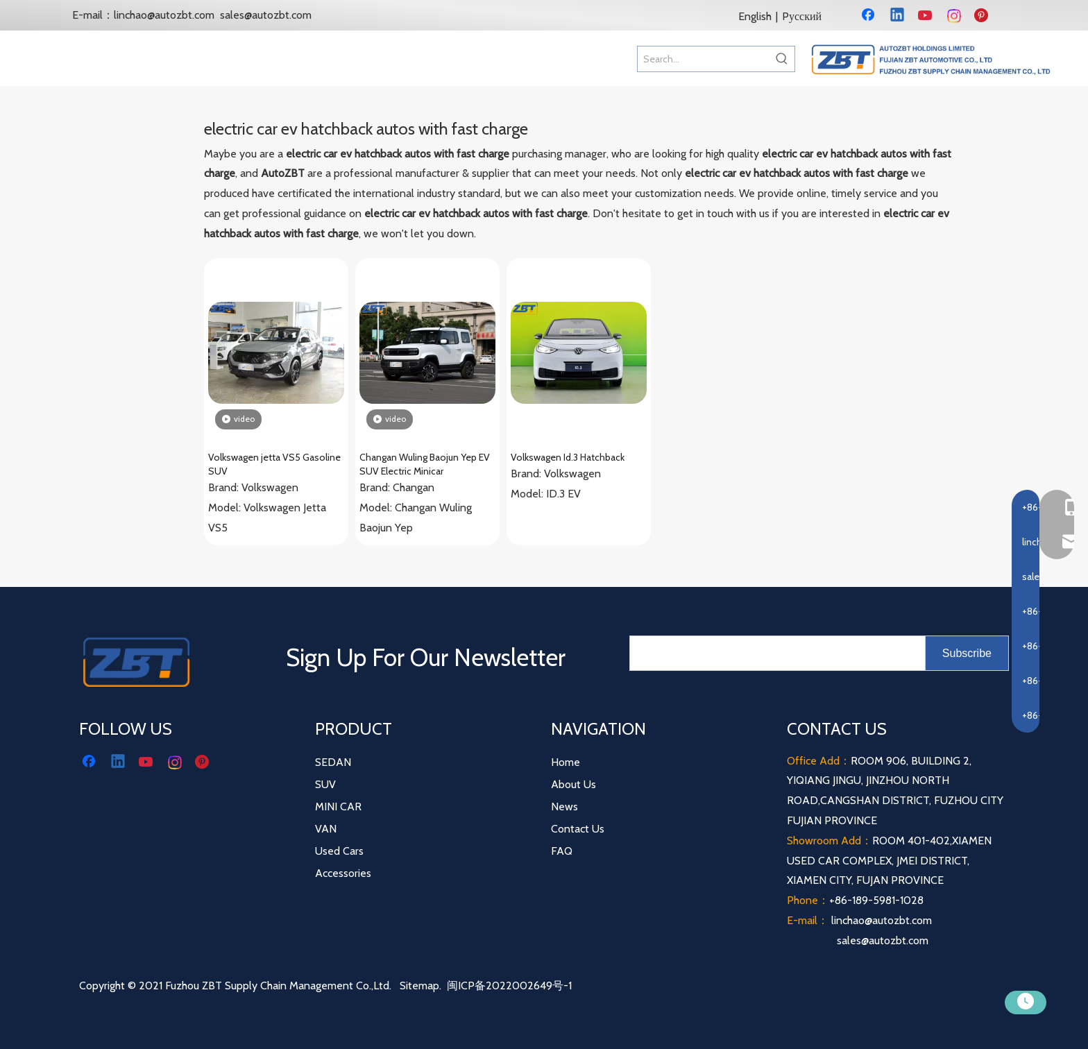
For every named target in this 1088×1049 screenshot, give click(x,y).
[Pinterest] (983, 16)
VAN (326, 828)
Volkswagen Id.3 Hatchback (567, 457)
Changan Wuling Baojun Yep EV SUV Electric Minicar (424, 464)
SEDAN (333, 762)
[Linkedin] (898, 16)
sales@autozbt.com (266, 15)
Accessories (343, 873)
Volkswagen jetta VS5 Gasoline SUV (274, 464)
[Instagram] (955, 16)
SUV (325, 784)
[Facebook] (869, 16)
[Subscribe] (967, 653)
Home (565, 762)
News (564, 806)
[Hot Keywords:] (782, 58)
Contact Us (577, 828)
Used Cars (339, 851)
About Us (573, 784)
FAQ (561, 851)
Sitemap (419, 985)
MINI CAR (338, 806)
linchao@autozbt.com (164, 15)
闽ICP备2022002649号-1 (509, 985)
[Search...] (704, 58)
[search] (774, 653)
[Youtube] (926, 16)
